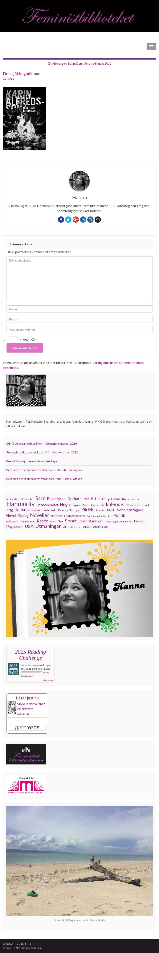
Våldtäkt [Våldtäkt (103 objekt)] (87, 527)
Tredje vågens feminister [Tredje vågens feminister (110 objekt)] (118, 521)
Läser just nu (27, 697)
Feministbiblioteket (17, 47)
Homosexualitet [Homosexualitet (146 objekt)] (47, 505)
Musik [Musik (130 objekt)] (111, 510)
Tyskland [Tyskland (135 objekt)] (139, 521)
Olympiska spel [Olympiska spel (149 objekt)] (74, 516)
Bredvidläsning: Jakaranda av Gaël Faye (31, 461)
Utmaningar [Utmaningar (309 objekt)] (48, 526)
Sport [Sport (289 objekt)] (71, 520)
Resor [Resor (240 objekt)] (42, 520)
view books (48, 680)
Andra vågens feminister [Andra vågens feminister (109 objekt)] (20, 499)
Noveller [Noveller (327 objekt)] (39, 515)
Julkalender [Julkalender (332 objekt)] (112, 504)
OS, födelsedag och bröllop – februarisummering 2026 (41, 443)
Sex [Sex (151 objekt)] (60, 521)
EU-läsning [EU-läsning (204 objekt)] (100, 498)
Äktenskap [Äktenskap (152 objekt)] (100, 527)
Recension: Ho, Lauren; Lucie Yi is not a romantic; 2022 (42, 452)
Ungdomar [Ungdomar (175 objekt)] (14, 526)
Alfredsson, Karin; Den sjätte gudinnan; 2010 (81, 63)
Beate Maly (24, 714)
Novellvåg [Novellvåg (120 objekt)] (56, 516)
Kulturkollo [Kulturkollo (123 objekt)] (50, 510)
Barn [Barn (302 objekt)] (40, 498)
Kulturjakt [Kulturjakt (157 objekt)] (34, 510)
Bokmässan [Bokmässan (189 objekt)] (56, 498)
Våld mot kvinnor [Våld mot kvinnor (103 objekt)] (72, 527)
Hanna (10, 78)
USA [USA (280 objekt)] (29, 526)
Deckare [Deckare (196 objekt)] (74, 498)
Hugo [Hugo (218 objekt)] (65, 504)
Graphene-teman (32, 947)
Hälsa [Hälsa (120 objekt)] (94, 505)
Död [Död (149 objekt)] (86, 499)
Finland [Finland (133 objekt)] (116, 499)
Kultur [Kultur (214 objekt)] (20, 510)
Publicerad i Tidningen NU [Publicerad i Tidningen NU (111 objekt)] (20, 521)
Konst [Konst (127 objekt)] (145, 505)
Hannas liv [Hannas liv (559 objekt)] (20, 503)
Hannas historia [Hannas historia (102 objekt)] (130, 499)
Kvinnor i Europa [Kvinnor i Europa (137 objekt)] (69, 510)
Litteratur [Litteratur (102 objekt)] (100, 510)
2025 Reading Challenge (30, 655)
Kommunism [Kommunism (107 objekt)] (133, 505)
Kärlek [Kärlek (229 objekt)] (87, 510)
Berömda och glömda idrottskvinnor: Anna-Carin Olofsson (44, 478)
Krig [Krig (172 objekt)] (9, 510)
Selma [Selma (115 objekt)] (53, 521)
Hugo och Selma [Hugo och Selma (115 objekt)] (81, 505)
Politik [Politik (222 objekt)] (119, 515)
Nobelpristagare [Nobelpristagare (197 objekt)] (129, 510)
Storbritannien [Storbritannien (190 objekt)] (90, 521)
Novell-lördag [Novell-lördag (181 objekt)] (17, 515)
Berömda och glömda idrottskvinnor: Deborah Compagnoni (44, 470)
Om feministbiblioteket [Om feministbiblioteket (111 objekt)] (99, 515)
